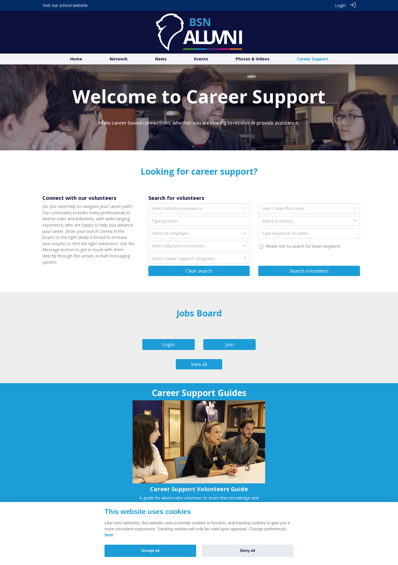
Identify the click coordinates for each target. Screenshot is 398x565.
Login (340, 5)
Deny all (247, 550)
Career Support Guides (199, 393)
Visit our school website (65, 5)
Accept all (150, 550)
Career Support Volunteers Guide (199, 489)
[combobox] (199, 208)
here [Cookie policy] (109, 535)
